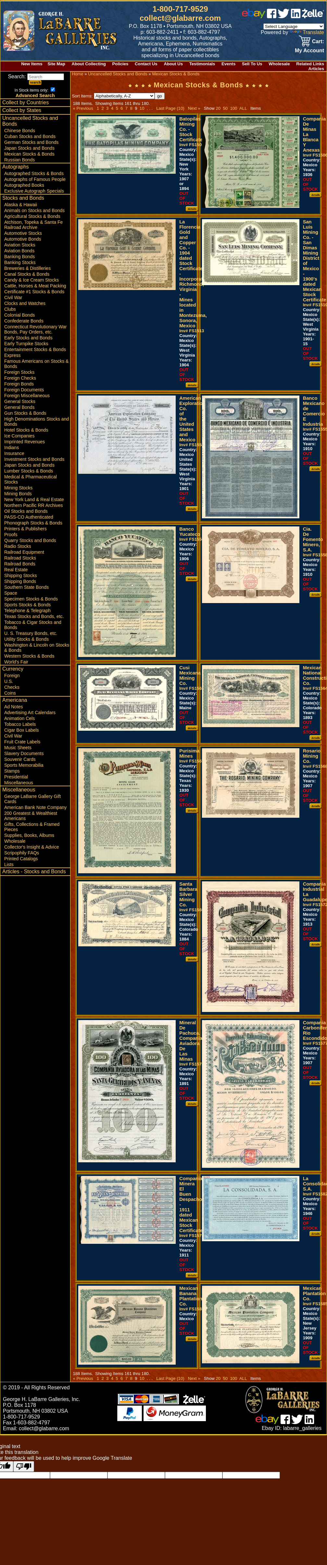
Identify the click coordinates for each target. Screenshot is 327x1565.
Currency (12, 669)
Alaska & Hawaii (20, 204)
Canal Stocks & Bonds (26, 274)
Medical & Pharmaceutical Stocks (30, 479)
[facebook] (271, 16)
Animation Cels (19, 718)
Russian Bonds (19, 159)
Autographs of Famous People (35, 179)
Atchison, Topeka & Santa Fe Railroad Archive (33, 225)
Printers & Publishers (25, 528)
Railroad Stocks (20, 558)
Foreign (11, 675)
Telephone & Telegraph (27, 610)
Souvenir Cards (20, 759)
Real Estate (16, 569)
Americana (14, 700)
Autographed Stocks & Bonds (34, 173)
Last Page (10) (170, 108)
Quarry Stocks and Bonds (30, 540)
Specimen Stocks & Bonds (31, 598)
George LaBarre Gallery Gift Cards (32, 799)
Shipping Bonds (20, 581)
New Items (31, 63)
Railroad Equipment (24, 552)
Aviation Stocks (19, 244)
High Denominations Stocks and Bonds (36, 421)
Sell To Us (252, 63)
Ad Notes (13, 706)
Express (12, 355)
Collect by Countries (25, 102)
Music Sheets (17, 747)
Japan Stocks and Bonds (29, 148)
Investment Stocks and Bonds (34, 459)
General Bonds (19, 407)
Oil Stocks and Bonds (26, 511)
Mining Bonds (18, 493)
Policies (120, 63)
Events (228, 63)
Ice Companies (19, 435)
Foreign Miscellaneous (27, 395)
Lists (9, 864)
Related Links (310, 63)
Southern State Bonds (26, 587)
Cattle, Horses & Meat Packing (35, 285)
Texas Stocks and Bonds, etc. (34, 616)
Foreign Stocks (19, 372)
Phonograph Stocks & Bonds (33, 522)
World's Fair (16, 661)
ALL (243, 108)
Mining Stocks (18, 487)
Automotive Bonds (22, 239)
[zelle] (313, 16)
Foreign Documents (24, 389)
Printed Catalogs (21, 858)
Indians (11, 447)
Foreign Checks (20, 378)
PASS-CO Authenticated (28, 517)
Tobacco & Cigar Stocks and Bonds (32, 625)
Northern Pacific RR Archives (33, 505)
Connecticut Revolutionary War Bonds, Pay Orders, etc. (35, 329)
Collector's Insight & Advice (31, 847)
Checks (11, 687)
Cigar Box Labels (21, 730)
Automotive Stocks (23, 233)
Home (77, 73)
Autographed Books (24, 185)
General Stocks (19, 401)
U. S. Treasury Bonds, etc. (30, 633)
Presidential (16, 776)
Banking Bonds (19, 256)
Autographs (15, 167)
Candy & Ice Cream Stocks (31, 280)
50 (225, 108)
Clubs (10, 309)
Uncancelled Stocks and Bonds (30, 121)
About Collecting (88, 63)
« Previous (83, 108)
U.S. (8, 681)
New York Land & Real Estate (34, 499)
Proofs (10, 534)
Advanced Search (35, 95)
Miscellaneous (18, 782)
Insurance (14, 453)
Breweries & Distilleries (27, 268)
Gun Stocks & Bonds (25, 413)
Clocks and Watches (24, 303)
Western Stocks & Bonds (29, 656)
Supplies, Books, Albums (29, 835)
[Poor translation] (23, 1466)
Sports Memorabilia (24, 765)
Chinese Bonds (19, 130)
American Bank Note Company (35, 807)
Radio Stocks (17, 546)
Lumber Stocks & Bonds (28, 470)
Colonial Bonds (19, 315)
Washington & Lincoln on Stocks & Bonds (36, 647)
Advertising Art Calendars (30, 712)
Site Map (56, 63)
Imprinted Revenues (24, 441)
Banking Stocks (20, 262)
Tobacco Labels (20, 724)
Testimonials (202, 63)
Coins (10, 693)
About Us (173, 63)
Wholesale (279, 63)
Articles (316, 68)
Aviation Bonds (19, 250)
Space (10, 593)
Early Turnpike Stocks (26, 343)
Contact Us (146, 63)
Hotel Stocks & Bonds (26, 430)
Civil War (13, 297)
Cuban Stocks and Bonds (30, 136)
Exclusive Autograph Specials (34, 191)
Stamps (11, 771)
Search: (36, 76)
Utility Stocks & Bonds (26, 639)
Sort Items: (113, 96)
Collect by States (21, 110)
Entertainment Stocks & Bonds (35, 349)
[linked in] (296, 16)
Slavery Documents (24, 753)
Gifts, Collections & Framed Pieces (31, 827)
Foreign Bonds (19, 383)
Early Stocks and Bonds (28, 337)
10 (141, 108)
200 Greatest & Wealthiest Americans (30, 816)
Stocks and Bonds (23, 198)
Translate (307, 32)
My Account (309, 50)
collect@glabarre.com (180, 18)
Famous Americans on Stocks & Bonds (36, 364)
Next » (194, 108)
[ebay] (253, 16)
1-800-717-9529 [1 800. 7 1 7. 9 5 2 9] (180, 9)
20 (218, 108)
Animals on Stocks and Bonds (34, 210)
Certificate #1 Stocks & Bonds (34, 291)
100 (233, 108)
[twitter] (283, 16)
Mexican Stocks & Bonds (29, 154)
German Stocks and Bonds (31, 142)
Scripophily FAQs (21, 852)
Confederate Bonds (24, 320)
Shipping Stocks (20, 575)
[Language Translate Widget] (293, 26)
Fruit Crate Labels (22, 741)
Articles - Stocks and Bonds (34, 871)
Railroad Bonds (19, 563)
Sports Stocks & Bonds (27, 604)
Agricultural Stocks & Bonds (32, 216)
